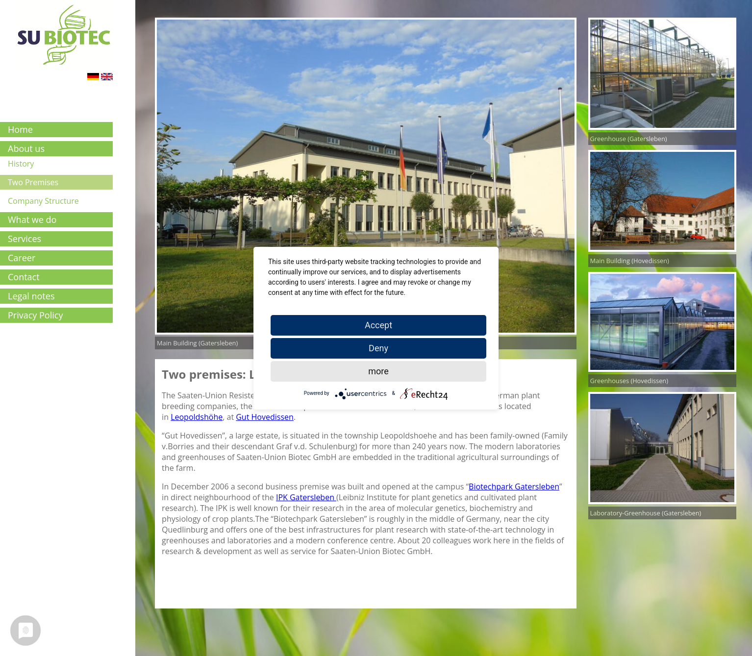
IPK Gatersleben (306, 497)
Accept (378, 325)
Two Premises (33, 182)
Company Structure (43, 200)
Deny (378, 348)
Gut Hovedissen (265, 417)
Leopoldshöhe (197, 417)
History (21, 163)
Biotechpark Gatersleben (514, 486)
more (378, 371)
